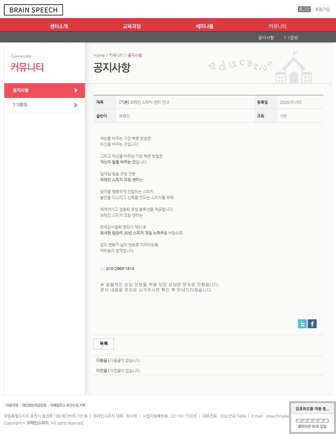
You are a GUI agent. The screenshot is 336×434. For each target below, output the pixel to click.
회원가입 (322, 9)
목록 (103, 343)
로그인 (304, 9)
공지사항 (266, 37)
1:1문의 (291, 37)
